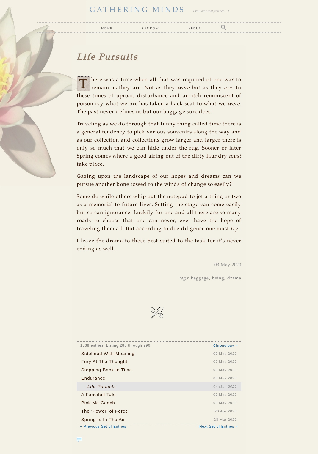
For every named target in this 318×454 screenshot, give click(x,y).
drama (234, 278)
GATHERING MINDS (137, 10)
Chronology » (225, 345)
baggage (200, 278)
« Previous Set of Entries (103, 426)
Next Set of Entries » (218, 426)
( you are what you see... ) (210, 11)
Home (106, 28)
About (194, 28)
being (218, 278)
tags (183, 278)
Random (150, 28)
